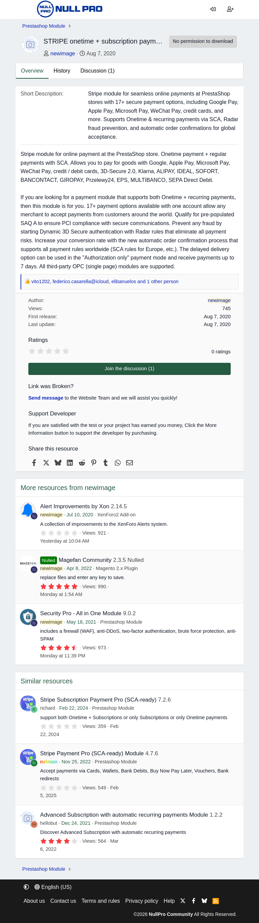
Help (169, 901)
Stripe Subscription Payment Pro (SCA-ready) (98, 700)
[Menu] (27, 9)
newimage (63, 53)
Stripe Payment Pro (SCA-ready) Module (92, 753)
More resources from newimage (68, 487)
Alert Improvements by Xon (74, 506)
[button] (26, 887)
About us (34, 901)
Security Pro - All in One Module (80, 613)
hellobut (48, 823)
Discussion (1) (98, 71)
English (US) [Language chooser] (52, 887)
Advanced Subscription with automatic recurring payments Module (124, 815)
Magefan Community (85, 560)
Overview (32, 71)
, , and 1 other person (104, 281)
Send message (45, 398)
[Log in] (213, 9)
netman (49, 761)
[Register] (230, 9)
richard (47, 708)
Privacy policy (142, 901)
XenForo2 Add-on (116, 514)
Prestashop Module (121, 622)
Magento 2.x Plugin (117, 568)
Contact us (63, 901)
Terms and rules (101, 901)
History (62, 71)
